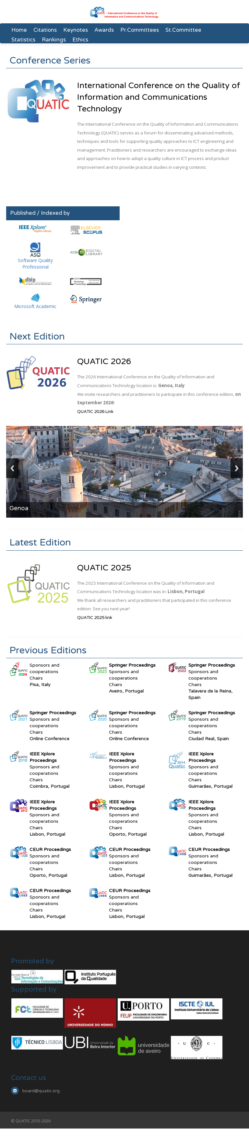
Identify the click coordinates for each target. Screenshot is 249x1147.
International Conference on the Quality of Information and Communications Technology (158, 97)
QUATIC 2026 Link (95, 411)
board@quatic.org (41, 1091)
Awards (104, 30)
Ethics (80, 40)
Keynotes (75, 30)
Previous (12, 467)
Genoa (19, 508)
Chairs (36, 678)
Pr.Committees (139, 30)
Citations (45, 30)
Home (19, 30)
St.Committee (183, 30)
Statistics (23, 40)
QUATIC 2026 (104, 361)
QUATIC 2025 (104, 568)
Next (237, 467)
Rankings (54, 40)
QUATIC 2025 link (94, 617)
